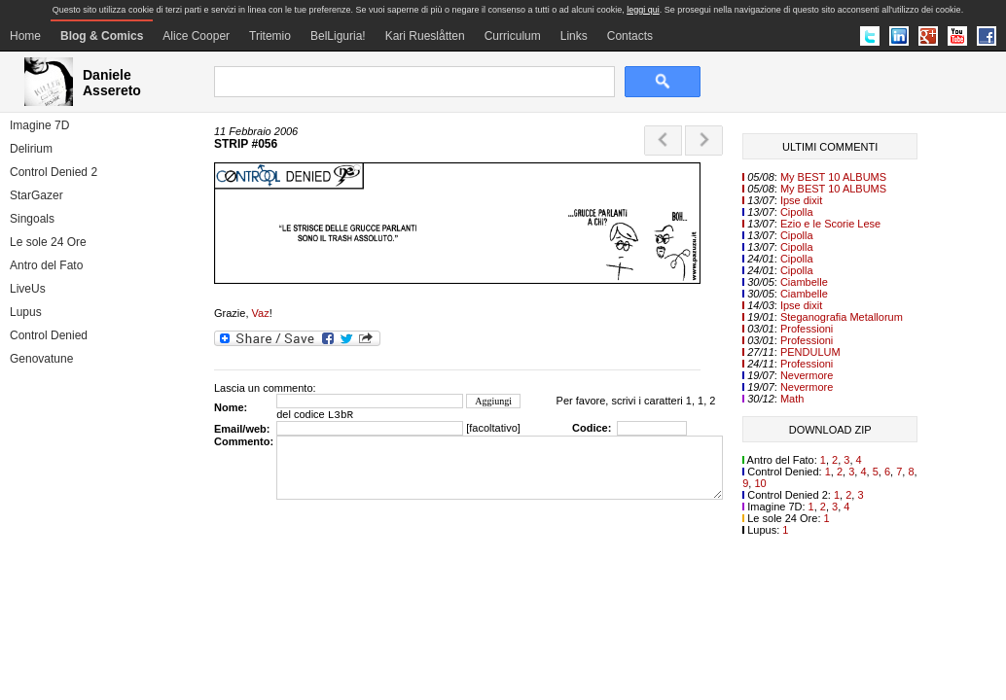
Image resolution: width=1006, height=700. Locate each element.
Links (574, 36)
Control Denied (49, 335)
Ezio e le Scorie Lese (830, 223)
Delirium (31, 149)
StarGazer (36, 195)
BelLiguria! (338, 36)
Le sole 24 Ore (48, 242)
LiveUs (28, 289)
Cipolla (796, 212)
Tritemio (270, 36)
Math (792, 398)
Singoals (32, 219)
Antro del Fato (46, 265)
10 (760, 483)
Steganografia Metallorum (841, 317)
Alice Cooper (196, 36)
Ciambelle (804, 282)
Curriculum (513, 36)
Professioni (806, 328)
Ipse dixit (801, 200)
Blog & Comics (101, 36)
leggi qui (643, 10)
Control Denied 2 (53, 172)
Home (25, 36)
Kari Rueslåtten (425, 36)
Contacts (630, 36)
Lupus (26, 312)
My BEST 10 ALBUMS (833, 177)
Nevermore (806, 375)
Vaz (260, 313)
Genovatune (41, 359)
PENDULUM (810, 352)
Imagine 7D (39, 125)
